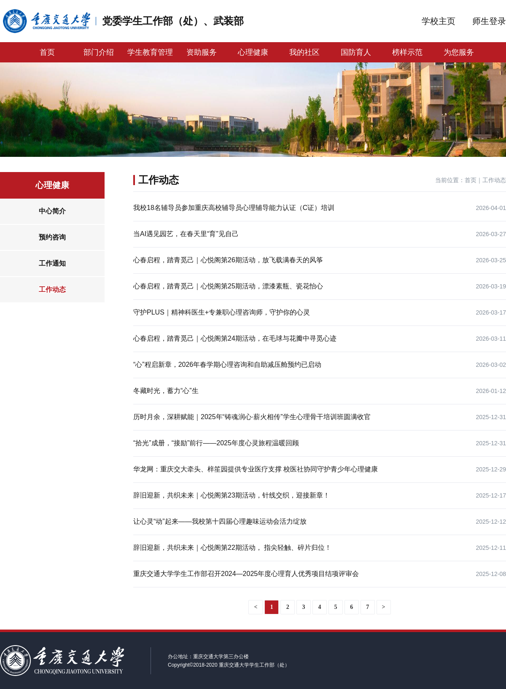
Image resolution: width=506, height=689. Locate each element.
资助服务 (201, 52)
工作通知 (52, 263)
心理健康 (253, 52)
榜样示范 (407, 52)
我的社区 (304, 52)
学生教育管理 (150, 52)
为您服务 (459, 52)
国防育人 (356, 52)
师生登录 (489, 21)
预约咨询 (52, 237)
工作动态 (52, 289)
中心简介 (52, 211)
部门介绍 (98, 52)
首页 (47, 52)
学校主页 (438, 21)
